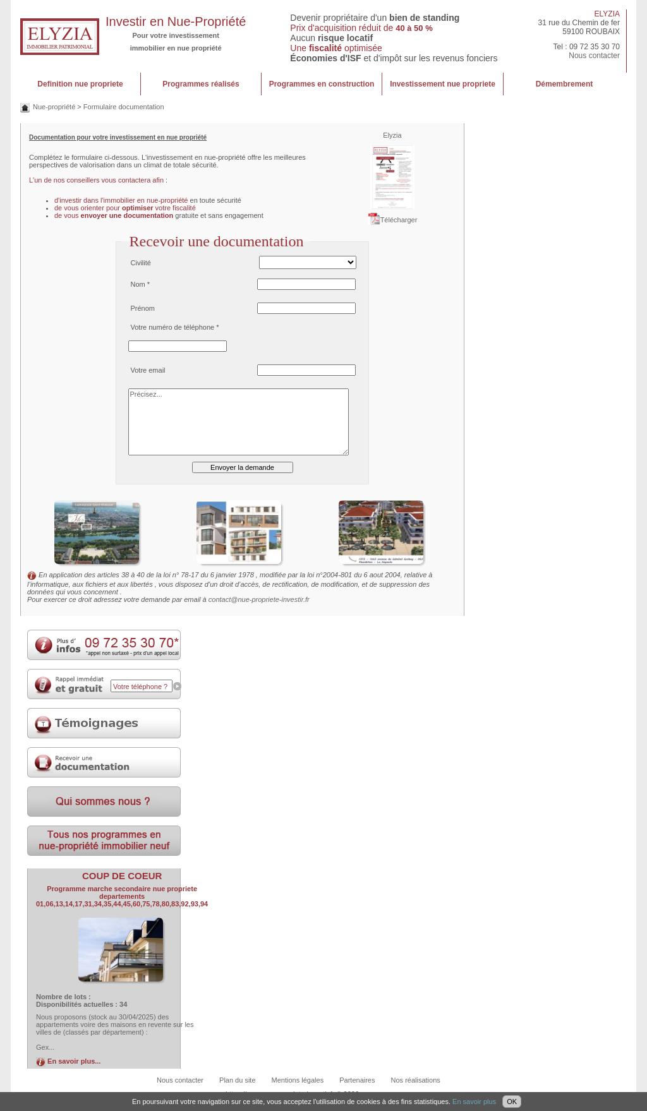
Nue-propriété (54, 107)
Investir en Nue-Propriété (176, 21)
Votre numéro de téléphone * (175, 327)
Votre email (148, 370)
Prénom (143, 308)
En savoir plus (474, 1101)
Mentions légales (298, 1080)
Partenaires (357, 1080)
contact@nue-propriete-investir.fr (259, 599)
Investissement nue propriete (442, 84)
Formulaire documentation (123, 107)
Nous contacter (594, 55)
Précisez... (238, 421)
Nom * (140, 284)
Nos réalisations (415, 1080)
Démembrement (564, 84)
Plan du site (237, 1080)
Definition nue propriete (80, 84)
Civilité (141, 263)
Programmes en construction (322, 84)
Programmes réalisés (200, 84)
